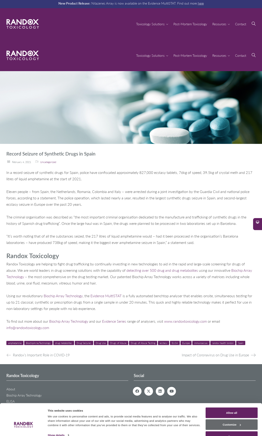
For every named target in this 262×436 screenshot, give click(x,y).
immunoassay (201, 343)
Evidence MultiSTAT (106, 295)
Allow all (231, 402)
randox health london (223, 343)
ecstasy (163, 343)
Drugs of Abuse (118, 343)
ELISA (175, 343)
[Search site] (254, 24)
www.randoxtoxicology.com (186, 321)
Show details (56, 424)
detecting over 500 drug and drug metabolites (162, 270)
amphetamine (15, 343)
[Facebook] (137, 391)
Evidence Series (114, 321)
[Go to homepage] (22, 24)
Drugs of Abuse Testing (143, 343)
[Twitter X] (148, 391)
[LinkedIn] (160, 391)
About (10, 389)
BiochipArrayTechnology (38, 343)
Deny (231, 426)
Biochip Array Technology (63, 295)
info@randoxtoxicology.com (27, 327)
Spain (240, 343)
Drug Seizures (84, 343)
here (201, 3)
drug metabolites (63, 343)
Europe (186, 343)
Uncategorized (48, 162)
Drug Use (101, 343)
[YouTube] (171, 391)
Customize (232, 414)
